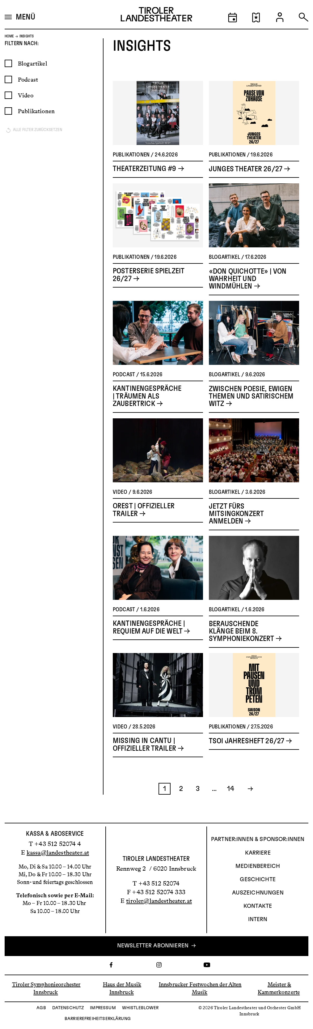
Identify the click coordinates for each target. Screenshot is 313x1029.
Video (25, 109)
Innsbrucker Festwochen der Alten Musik (200, 988)
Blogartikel (32, 77)
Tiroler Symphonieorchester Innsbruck (46, 988)
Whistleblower (140, 1008)
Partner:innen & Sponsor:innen (257, 840)
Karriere (258, 853)
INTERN (258, 920)
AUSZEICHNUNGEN (258, 893)
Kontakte (257, 906)
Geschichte (258, 879)
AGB (41, 1008)
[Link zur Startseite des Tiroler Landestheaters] (156, 16)
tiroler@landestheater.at (159, 901)
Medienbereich (257, 866)
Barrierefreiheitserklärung (98, 1019)
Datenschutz (68, 1008)
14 (230, 803)
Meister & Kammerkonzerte (279, 988)
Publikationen (36, 125)
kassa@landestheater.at (58, 852)
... (214, 803)
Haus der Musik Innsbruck (122, 988)
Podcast (28, 93)
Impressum (103, 1008)
